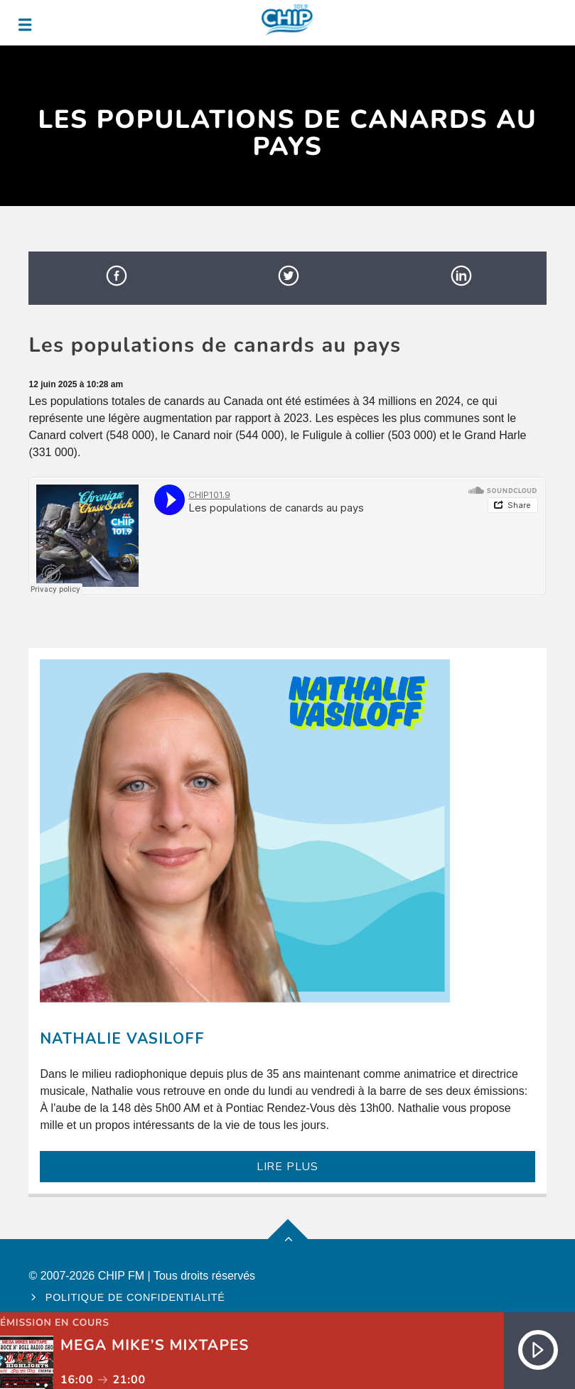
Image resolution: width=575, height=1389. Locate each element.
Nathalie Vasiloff (122, 1039)
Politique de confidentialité (135, 1297)
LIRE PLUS (287, 1166)
